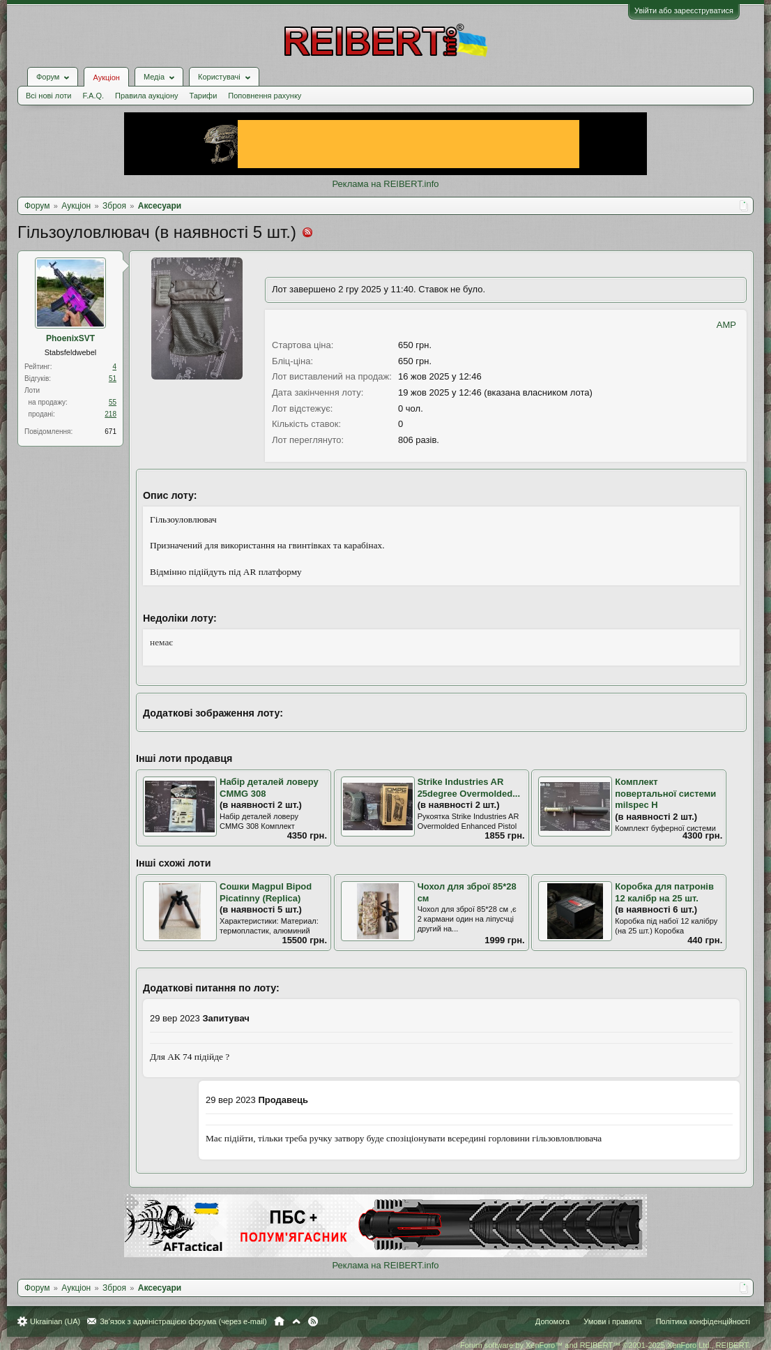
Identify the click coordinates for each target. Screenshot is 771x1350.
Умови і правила (612, 1321)
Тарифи (203, 95)
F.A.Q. (93, 95)
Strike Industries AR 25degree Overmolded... (469, 788)
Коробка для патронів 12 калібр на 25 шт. (664, 892)
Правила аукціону (146, 95)
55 (112, 402)
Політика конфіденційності (703, 1321)
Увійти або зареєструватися (683, 10)
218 (110, 414)
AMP (726, 325)
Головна (279, 1321)
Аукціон (106, 77)
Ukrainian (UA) (55, 1321)
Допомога (552, 1321)
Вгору (296, 1321)
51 (112, 378)
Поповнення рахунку (264, 95)
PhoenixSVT (70, 338)
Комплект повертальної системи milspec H (665, 793)
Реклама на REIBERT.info (385, 184)
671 (110, 431)
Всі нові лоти (48, 95)
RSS (313, 1321)
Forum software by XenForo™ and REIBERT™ (605, 1345)
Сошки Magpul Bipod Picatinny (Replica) (266, 892)
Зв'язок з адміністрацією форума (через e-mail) (183, 1321)
